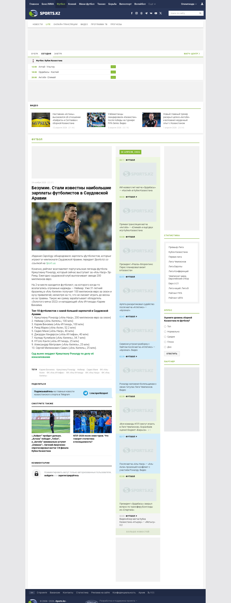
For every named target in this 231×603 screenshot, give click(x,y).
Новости (38, 24)
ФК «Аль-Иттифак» (55, 367)
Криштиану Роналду (65, 364)
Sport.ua (50, 257)
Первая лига (175, 251)
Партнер (169, 356)
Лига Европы (175, 261)
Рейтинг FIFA (175, 288)
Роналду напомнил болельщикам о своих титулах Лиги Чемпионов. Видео (138, 381)
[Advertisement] (115, 40)
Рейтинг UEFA (176, 292)
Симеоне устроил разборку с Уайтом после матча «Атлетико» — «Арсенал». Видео (137, 341)
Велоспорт (125, 4)
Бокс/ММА (48, 4)
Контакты (68, 587)
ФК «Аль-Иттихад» (74, 367)
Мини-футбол (86, 4)
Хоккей (72, 4)
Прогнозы (116, 24)
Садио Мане (92, 364)
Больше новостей (138, 526)
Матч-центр (191, 54)
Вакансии (55, 587)
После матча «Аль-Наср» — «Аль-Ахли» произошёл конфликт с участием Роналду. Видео (137, 461)
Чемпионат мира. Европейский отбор (179, 272)
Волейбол (140, 4)
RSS (152, 587)
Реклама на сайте (100, 587)
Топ (169, 321)
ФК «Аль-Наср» (92, 367)
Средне (171, 331)
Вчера (35, 54)
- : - (109, 67)
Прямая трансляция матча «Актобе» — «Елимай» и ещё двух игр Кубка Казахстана (136, 222)
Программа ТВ (99, 24)
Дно (169, 341)
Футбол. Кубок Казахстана (47, 60)
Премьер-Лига (176, 242)
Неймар (81, 364)
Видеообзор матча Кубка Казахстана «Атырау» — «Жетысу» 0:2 (137, 516)
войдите (48, 470)
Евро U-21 (174, 278)
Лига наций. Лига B (179, 283)
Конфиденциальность (124, 587)
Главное (34, 4)
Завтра (58, 54)
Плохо (170, 336)
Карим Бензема (47, 364)
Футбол (61, 4)
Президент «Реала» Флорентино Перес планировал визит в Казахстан (136, 262)
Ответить (172, 348)
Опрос (168, 305)
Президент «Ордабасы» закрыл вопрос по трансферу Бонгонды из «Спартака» (136, 501)
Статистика (82, 587)
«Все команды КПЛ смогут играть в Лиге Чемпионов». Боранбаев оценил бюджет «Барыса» (137, 421)
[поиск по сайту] (200, 13)
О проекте (42, 587)
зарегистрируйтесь (68, 470)
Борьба (112, 4)
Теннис (101, 4)
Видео (84, 24)
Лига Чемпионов (177, 256)
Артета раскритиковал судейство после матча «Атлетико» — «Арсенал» (137, 302)
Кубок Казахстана (178, 246)
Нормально (173, 326)
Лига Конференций (178, 266)
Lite (48, 24)
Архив (142, 587)
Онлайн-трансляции (66, 24)
